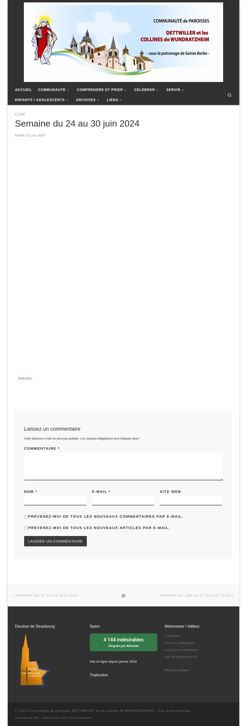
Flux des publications (180, 643)
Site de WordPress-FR (181, 657)
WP (36, 717)
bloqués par (123, 641)
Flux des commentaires (181, 650)
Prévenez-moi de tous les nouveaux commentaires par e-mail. (106, 516)
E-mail (101, 491)
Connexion (172, 636)
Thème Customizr (79, 717)
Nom (30, 491)
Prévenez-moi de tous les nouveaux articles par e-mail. (99, 528)
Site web (170, 491)
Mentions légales (177, 670)
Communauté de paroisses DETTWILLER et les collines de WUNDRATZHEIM (90, 710)
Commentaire (42, 448)
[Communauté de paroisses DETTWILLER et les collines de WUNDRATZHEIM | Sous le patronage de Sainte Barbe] (123, 41)
